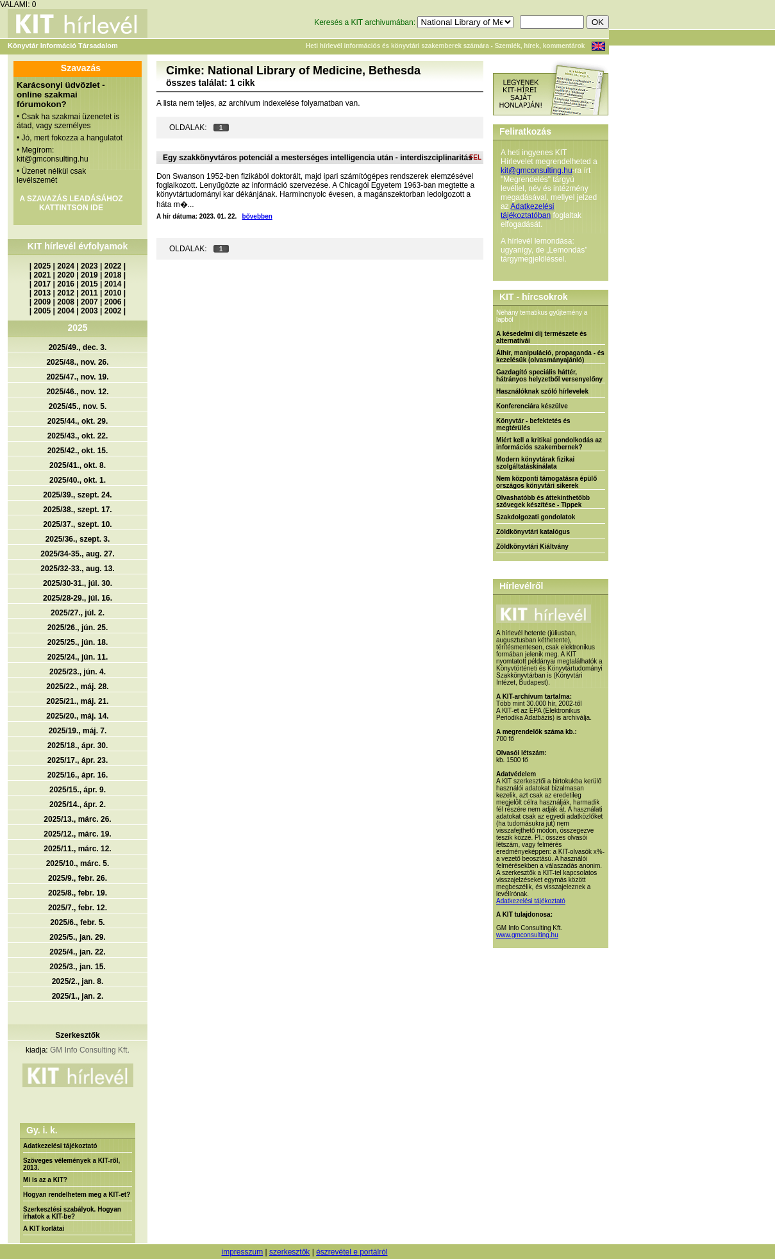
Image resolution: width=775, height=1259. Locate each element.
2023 (89, 266)
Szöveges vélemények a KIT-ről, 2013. (71, 1164)
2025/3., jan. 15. (77, 966)
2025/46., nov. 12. (77, 391)
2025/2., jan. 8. (78, 981)
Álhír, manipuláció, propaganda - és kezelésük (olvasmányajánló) (550, 356)
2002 (113, 310)
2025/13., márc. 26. (77, 819)
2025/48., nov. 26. (77, 362)
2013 (42, 292)
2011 (89, 292)
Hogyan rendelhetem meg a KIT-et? (76, 1194)
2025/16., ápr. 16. (77, 775)
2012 (65, 292)
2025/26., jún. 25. (77, 627)
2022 (113, 266)
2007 (89, 301)
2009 (42, 301)
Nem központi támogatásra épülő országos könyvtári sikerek (546, 482)
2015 (89, 283)
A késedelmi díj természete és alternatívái (541, 337)
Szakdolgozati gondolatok (535, 517)
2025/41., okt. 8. (77, 465)
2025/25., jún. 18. (77, 642)
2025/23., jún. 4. (77, 671)
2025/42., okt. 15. (77, 450)
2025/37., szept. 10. (77, 524)
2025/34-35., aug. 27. (77, 553)
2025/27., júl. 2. (77, 612)
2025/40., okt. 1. (77, 480)
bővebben (257, 216)
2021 (42, 275)
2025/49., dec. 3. (78, 347)
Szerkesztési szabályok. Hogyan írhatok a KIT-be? (72, 1213)
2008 (65, 301)
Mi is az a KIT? (45, 1179)
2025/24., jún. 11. (77, 657)
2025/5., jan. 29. (77, 937)
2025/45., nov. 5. (78, 406)
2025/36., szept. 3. (78, 539)
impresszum (242, 1251)
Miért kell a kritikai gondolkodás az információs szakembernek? (549, 444)
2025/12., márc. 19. (77, 834)
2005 (42, 310)
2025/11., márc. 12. (77, 848)
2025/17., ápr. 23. (77, 760)
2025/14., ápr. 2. (77, 804)
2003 (89, 310)
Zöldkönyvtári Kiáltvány (532, 546)
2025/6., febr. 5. (77, 922)
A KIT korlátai (43, 1228)
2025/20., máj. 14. (77, 716)
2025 (42, 266)
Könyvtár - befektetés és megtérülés (533, 424)
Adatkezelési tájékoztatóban (527, 211)
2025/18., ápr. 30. (77, 745)
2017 (42, 283)
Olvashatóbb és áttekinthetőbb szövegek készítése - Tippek (543, 501)
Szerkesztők (77, 1035)
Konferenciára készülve (532, 406)
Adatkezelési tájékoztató (60, 1145)
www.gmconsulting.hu (527, 934)
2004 (65, 310)
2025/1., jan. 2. (78, 996)
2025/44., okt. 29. (77, 421)
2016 (65, 283)
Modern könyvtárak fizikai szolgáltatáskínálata (535, 463)
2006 (113, 301)
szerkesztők (289, 1251)
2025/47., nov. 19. (77, 376)
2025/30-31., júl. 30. (77, 583)
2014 (113, 283)
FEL (475, 157)
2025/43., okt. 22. (77, 435)
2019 (89, 275)
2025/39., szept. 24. (77, 494)
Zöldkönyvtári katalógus (533, 531)
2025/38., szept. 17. (77, 509)
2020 (65, 275)
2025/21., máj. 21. (77, 701)
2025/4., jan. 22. (77, 951)
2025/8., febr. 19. (77, 892)
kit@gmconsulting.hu (536, 170)
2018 (113, 275)
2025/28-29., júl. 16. (77, 598)
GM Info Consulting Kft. (89, 1050)
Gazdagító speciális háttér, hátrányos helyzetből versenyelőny (549, 376)
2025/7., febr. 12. (77, 907)
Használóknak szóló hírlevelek (542, 391)
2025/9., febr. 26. (77, 878)
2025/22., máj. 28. (77, 686)
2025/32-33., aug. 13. (77, 568)
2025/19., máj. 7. (78, 730)
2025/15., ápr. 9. (77, 789)
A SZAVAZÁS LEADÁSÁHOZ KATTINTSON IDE (70, 203)
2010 (113, 292)
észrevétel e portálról (351, 1251)
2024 (65, 266)
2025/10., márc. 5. (78, 863)
